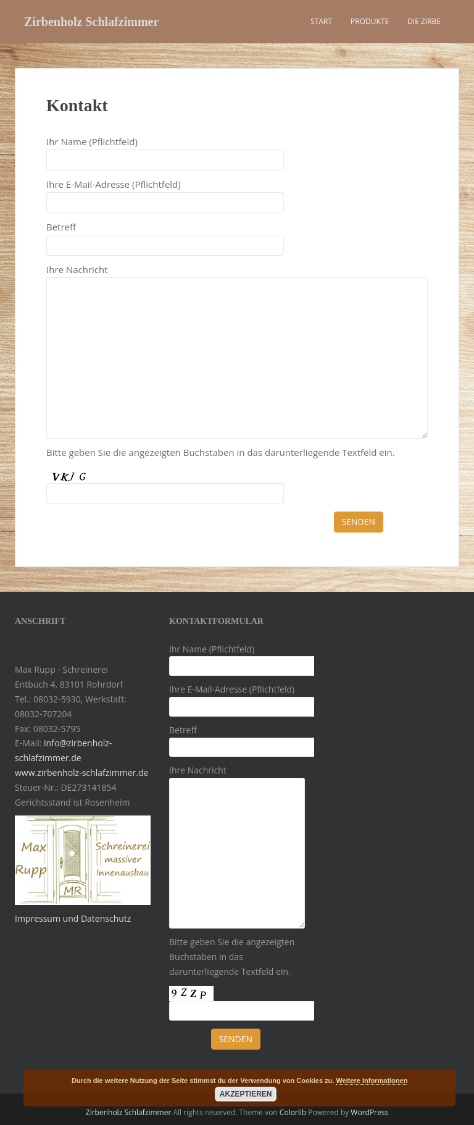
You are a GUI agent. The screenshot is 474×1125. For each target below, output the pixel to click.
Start (321, 21)
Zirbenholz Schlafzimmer (91, 21)
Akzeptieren (246, 1094)
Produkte (370, 21)
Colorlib (293, 1112)
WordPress (369, 1112)
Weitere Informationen (371, 1080)
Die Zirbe (424, 21)
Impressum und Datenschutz (73, 918)
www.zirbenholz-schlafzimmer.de (81, 772)
